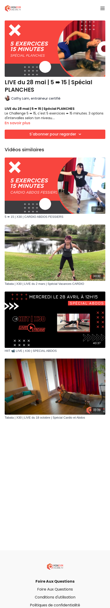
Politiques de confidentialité (55, 605)
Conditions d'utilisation (55, 597)
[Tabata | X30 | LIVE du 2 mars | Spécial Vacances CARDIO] (55, 284)
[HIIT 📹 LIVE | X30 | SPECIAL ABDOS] (55, 351)
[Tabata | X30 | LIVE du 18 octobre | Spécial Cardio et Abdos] (55, 417)
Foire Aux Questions (55, 581)
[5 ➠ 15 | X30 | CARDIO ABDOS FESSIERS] (55, 217)
